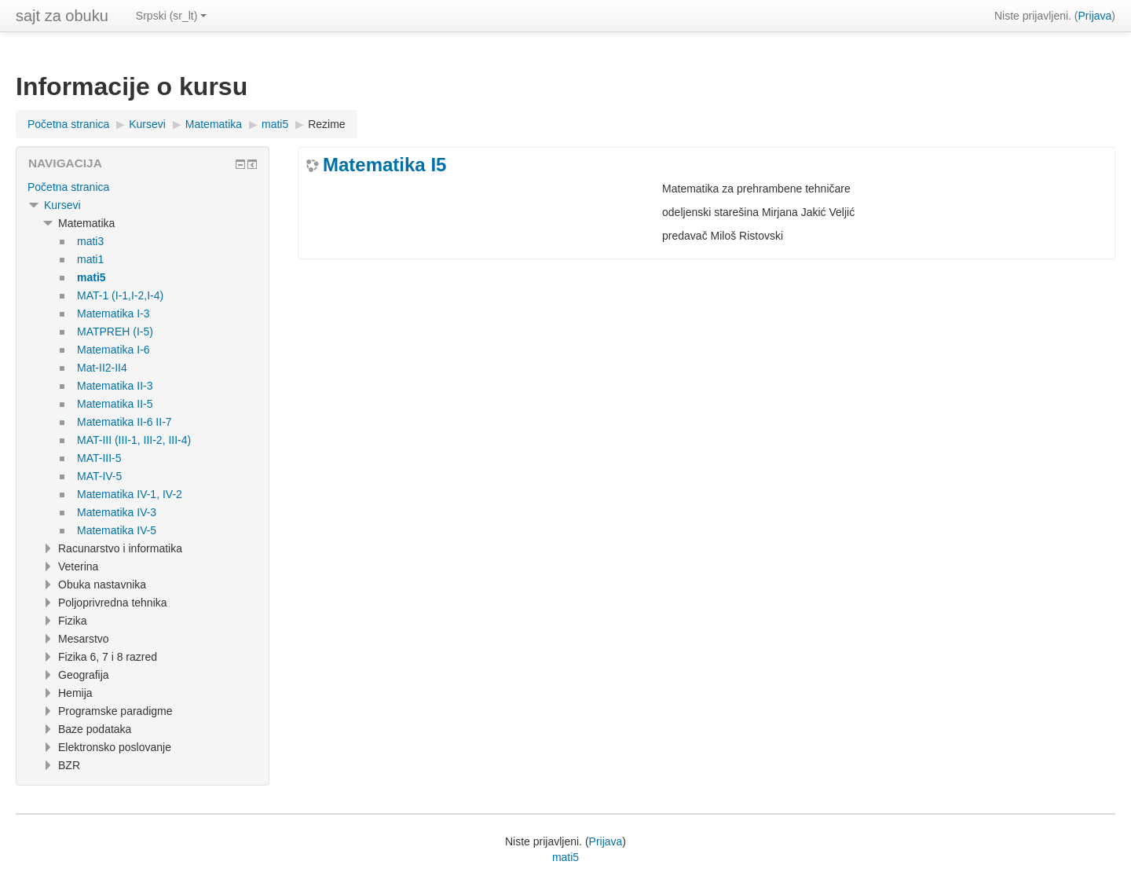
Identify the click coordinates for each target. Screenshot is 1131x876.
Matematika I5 (384, 165)
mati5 (565, 857)
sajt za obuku (62, 15)
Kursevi (62, 205)
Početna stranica (68, 187)
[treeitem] (142, 187)
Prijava (1095, 15)
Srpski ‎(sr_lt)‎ (171, 15)
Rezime (326, 124)
